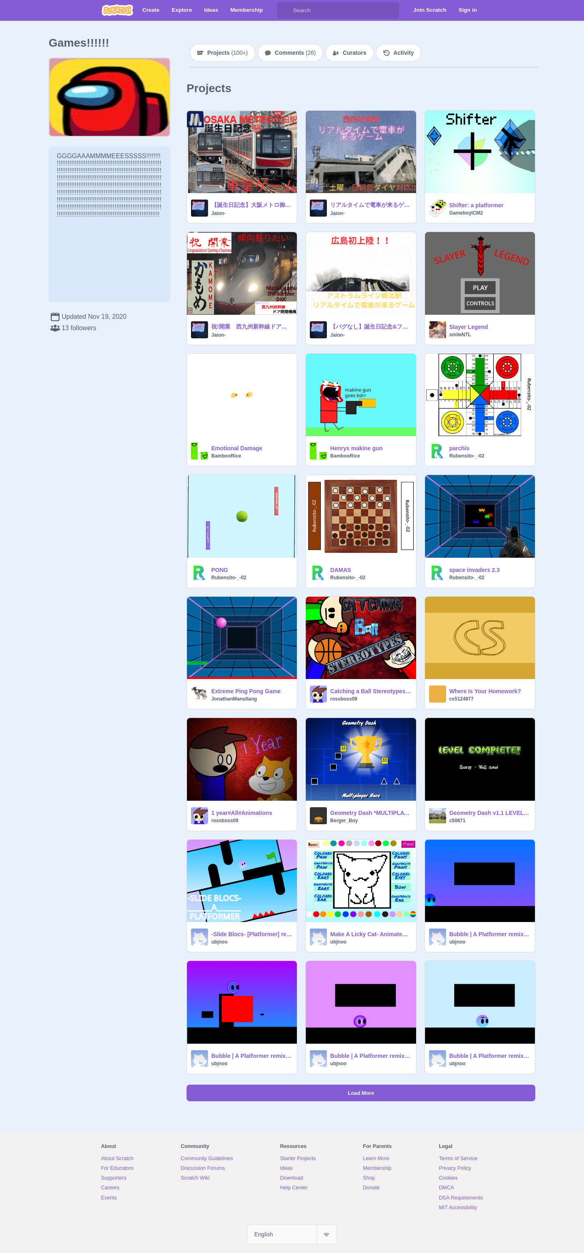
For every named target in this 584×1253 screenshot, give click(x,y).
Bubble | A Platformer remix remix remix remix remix (370, 1056)
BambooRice (226, 456)
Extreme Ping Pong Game (246, 691)
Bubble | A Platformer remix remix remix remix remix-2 (251, 1056)
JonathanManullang (234, 699)
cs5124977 (461, 699)
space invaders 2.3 (474, 570)
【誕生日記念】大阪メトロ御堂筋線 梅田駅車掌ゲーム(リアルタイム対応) (251, 205)
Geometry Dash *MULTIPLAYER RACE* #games (370, 813)
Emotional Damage (236, 448)
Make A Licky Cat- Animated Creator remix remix (370, 934)
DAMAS (340, 570)
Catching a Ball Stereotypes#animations (370, 691)
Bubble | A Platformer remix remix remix (489, 1056)
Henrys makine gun (356, 448)
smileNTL (460, 334)
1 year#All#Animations (241, 813)
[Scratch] (117, 10)
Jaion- (218, 213)
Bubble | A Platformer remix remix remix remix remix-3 (489, 934)
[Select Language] (292, 1234)
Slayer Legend (468, 327)
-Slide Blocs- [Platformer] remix (251, 934)
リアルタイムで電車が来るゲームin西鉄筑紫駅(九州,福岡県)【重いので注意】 (370, 205)
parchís (459, 448)
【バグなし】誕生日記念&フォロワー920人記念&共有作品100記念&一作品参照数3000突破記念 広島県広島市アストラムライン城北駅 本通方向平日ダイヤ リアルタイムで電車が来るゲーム (370, 326)
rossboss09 (343, 699)
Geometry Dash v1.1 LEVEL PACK (489, 813)
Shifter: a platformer (476, 205)
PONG (219, 570)
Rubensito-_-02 (467, 456)
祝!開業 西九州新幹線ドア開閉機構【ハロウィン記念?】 (251, 326)
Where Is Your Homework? (485, 691)
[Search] (285, 10)
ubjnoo (219, 942)
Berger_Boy (344, 820)
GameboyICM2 (466, 213)
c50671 (457, 820)
